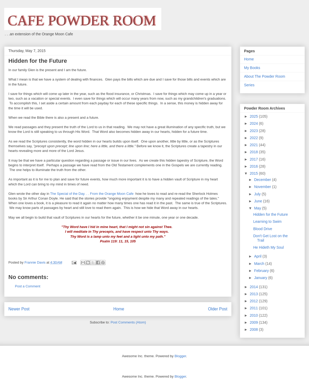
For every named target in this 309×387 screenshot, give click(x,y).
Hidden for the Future (270, 214)
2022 (254, 138)
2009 (254, 322)
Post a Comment (27, 286)
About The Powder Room (264, 76)
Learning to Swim (267, 221)
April (258, 256)
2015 (254, 173)
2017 (254, 159)
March (259, 263)
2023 (254, 131)
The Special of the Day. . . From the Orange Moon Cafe (92, 194)
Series (249, 85)
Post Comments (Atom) (128, 322)
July (258, 194)
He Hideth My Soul (268, 247)
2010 (254, 315)
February (262, 271)
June (258, 201)
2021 (254, 145)
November (263, 187)
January (261, 278)
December (263, 180)
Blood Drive (262, 229)
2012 (254, 301)
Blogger (180, 356)
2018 (254, 152)
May (258, 208)
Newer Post (19, 309)
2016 (254, 166)
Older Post (217, 309)
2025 (254, 116)
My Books (252, 68)
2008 (254, 329)
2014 (254, 287)
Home (118, 309)
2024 (254, 123)
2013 (254, 294)
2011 (254, 308)
